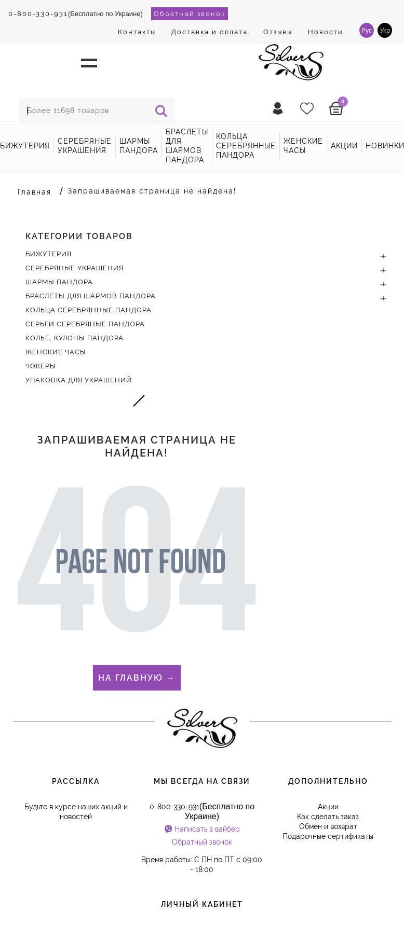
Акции (328, 807)
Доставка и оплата (209, 32)
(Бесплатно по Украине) (75, 14)
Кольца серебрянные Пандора (246, 145)
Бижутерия (25, 146)
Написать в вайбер (207, 829)
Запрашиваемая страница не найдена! (152, 191)
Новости (325, 32)
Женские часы (303, 146)
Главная (34, 192)
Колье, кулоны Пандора (74, 338)
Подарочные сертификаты (327, 836)
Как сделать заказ (328, 816)
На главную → (137, 678)
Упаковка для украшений (78, 380)
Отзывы (277, 32)
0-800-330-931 (38, 14)
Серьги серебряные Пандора (85, 324)
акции (344, 146)
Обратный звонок (189, 14)
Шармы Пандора (138, 146)
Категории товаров (79, 236)
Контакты (137, 32)
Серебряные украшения (85, 146)
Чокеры (40, 366)
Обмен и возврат (328, 826)
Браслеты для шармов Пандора (187, 146)
